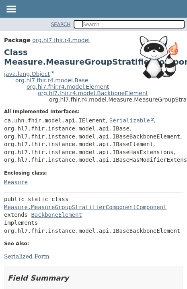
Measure (16, 182)
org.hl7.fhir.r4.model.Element (68, 86)
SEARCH (61, 24)
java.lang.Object (27, 74)
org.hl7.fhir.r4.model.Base (51, 80)
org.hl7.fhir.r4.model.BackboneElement (93, 93)
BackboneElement (56, 215)
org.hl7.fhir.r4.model (61, 40)
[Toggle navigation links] (11, 9)
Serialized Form (26, 256)
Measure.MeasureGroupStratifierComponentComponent (85, 207)
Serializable (129, 120)
